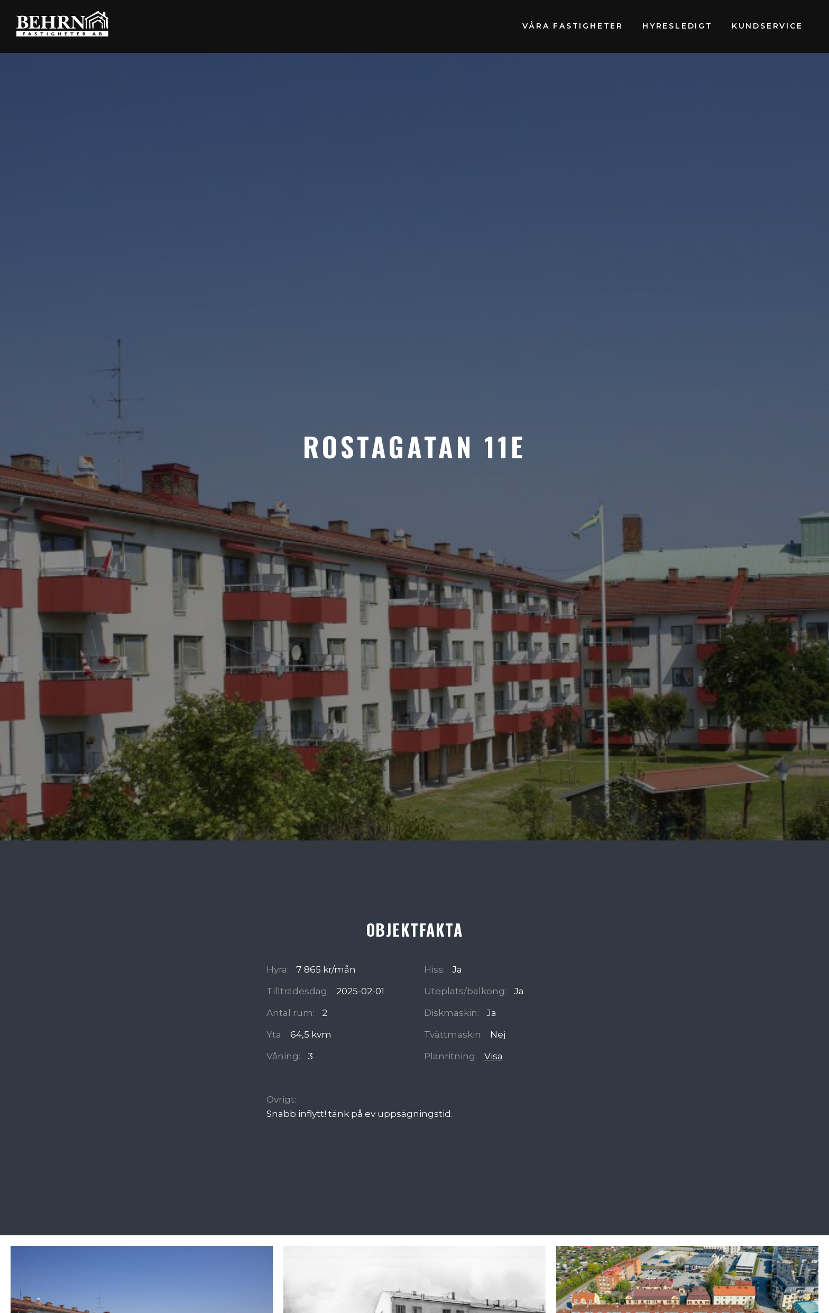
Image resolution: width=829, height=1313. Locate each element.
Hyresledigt (677, 26)
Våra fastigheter (572, 26)
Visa (493, 1055)
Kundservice (767, 26)
